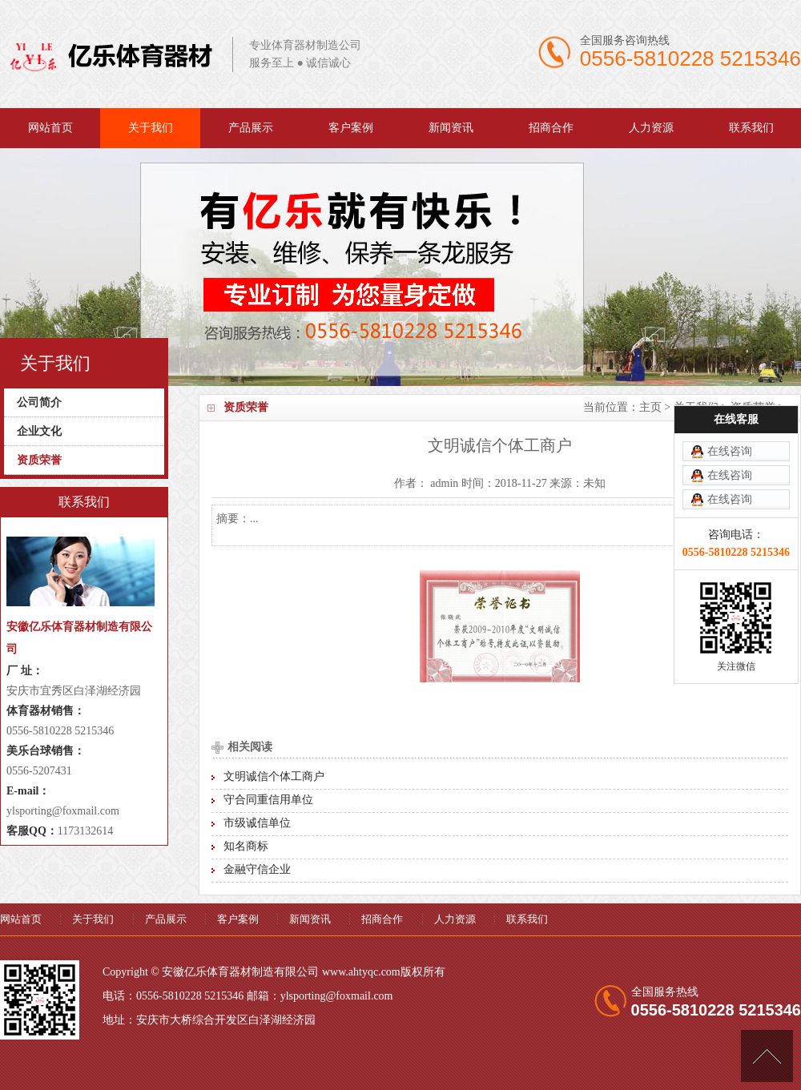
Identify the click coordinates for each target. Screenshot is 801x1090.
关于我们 (150, 128)
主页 (650, 407)
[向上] (767, 1056)
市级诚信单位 (257, 823)
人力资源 (651, 128)
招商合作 (551, 128)
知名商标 (245, 846)
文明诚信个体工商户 (273, 776)
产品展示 (250, 128)
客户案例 (350, 128)
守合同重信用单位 (268, 800)
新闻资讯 (451, 128)
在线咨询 (729, 412)
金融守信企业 (257, 869)
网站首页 (50, 128)
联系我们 (751, 128)
